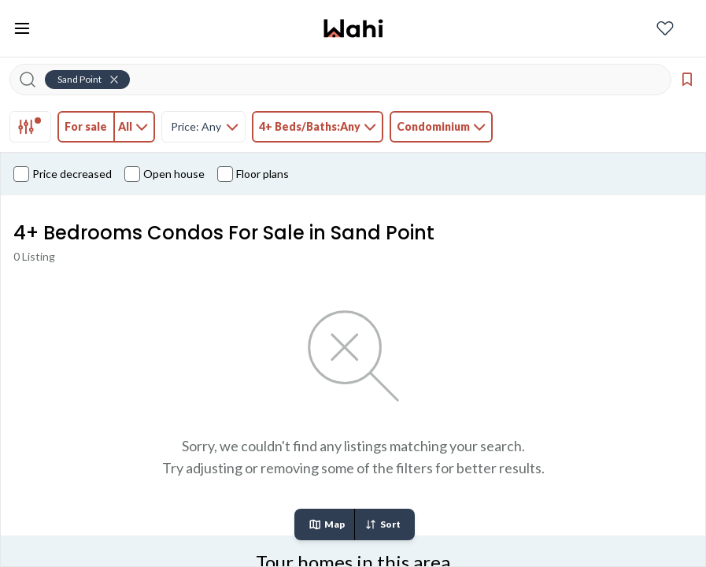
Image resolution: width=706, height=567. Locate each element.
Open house (164, 174)
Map (327, 524)
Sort (382, 524)
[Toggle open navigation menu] (22, 28)
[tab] (30, 127)
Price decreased (62, 174)
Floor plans (253, 174)
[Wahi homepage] (353, 28)
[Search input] (350, 79)
